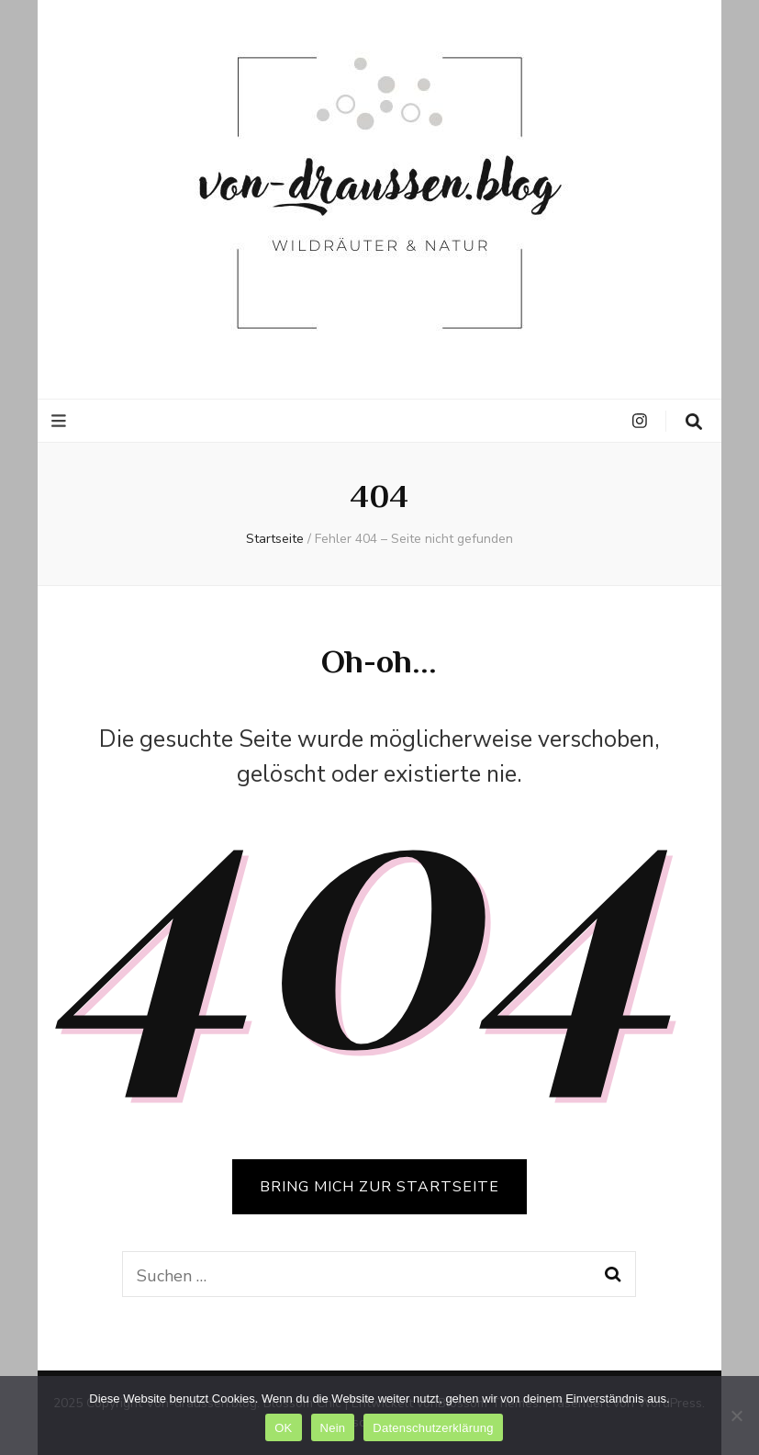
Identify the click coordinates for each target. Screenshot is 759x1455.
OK (283, 1428)
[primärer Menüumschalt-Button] (61, 421)
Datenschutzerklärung (433, 1428)
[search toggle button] (694, 422)
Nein (333, 1428)
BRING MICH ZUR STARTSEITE (379, 1187)
